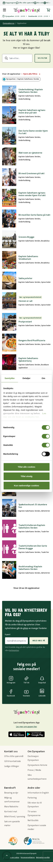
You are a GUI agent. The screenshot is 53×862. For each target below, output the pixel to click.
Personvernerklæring (28, 857)
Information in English (38, 793)
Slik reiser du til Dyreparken (35, 805)
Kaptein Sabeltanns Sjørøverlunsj (28, 359)
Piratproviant (25, 321)
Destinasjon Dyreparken (33, 758)
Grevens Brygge (26, 237)
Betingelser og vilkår (43, 857)
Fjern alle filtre (30, 74)
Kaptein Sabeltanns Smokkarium (28, 257)
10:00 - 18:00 (15, 16)
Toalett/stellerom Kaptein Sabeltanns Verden (32, 526)
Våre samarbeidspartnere (37, 777)
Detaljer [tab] (27, 378)
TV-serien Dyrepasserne (34, 813)
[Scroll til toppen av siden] (7, 855)
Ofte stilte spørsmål (13, 756)
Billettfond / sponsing (14, 816)
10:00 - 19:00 (38, 16)
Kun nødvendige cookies (26, 485)
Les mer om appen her (26, 726)
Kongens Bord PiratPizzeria (32, 340)
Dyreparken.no (8, 23)
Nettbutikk (33, 820)
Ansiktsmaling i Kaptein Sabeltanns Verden (30, 567)
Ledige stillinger (11, 766)
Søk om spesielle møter (12, 823)
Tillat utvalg (26, 476)
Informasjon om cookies (11, 857)
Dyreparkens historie (37, 765)
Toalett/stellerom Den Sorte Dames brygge (33, 547)
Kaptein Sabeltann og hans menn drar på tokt (32, 111)
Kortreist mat (10, 811)
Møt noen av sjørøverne (30, 153)
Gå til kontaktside (12, 761)
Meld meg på (39, 641)
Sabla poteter (25, 278)
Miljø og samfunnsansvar (12, 800)
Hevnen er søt (26, 301)
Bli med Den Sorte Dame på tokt (34, 215)
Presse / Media (34, 770)
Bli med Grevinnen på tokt (32, 173)
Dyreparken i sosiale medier (37, 827)
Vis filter (42, 58)
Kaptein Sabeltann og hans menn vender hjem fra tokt (32, 194)
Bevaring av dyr (11, 793)
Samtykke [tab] (10, 378)
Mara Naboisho (11, 806)
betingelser (14, 650)
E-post (7, 635)
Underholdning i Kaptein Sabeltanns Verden (31, 90)
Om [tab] (43, 378)
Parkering (32, 798)
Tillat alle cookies (26, 467)
